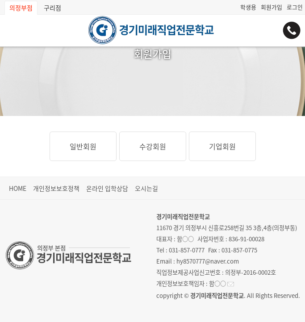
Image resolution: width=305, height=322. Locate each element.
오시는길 (146, 188)
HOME (17, 188)
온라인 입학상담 (107, 188)
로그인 (295, 7)
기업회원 (222, 146)
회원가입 (271, 7)
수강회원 (152, 146)
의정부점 (21, 7)
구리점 (52, 7)
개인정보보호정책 (56, 188)
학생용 (248, 7)
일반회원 (83, 146)
